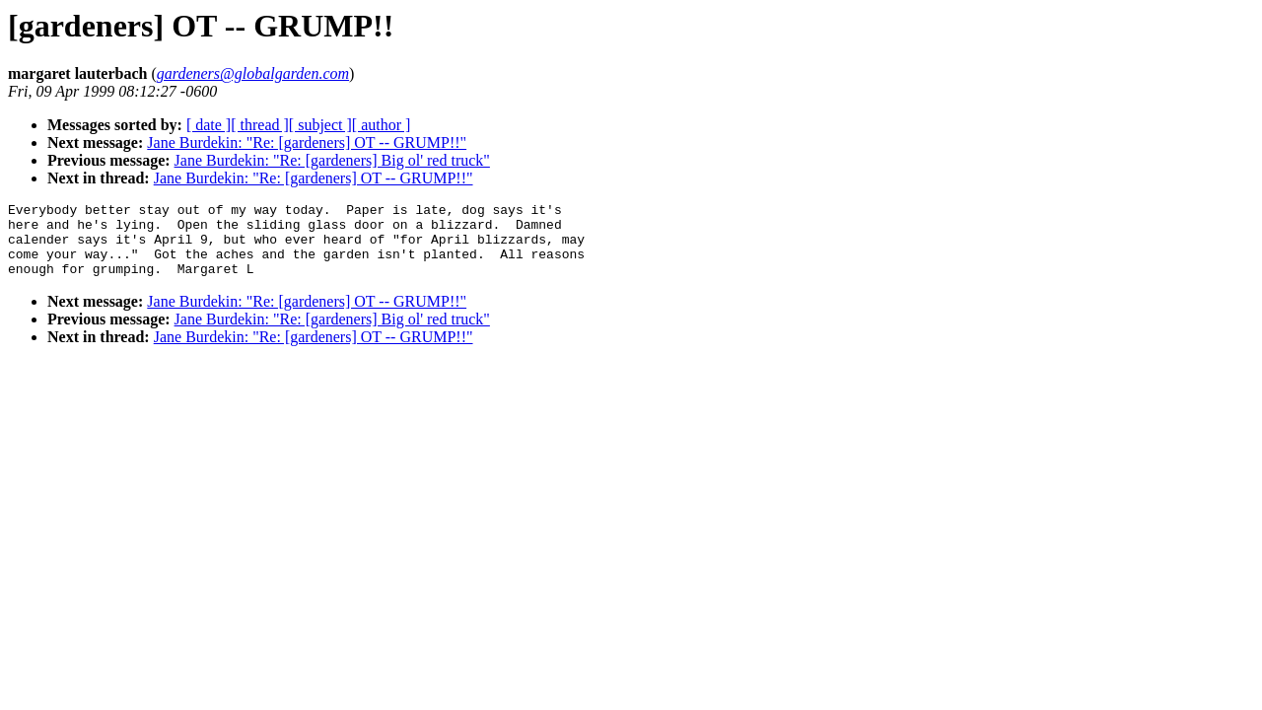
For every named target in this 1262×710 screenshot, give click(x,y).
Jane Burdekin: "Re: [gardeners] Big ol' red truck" (332, 160)
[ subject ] (320, 124)
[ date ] (208, 124)
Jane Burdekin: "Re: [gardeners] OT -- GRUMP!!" (306, 142)
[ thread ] (260, 124)
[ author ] (381, 124)
